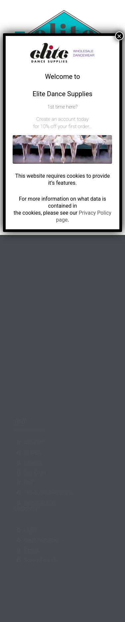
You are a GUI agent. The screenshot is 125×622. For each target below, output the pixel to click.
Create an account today (62, 119)
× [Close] (119, 36)
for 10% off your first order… (62, 126)
